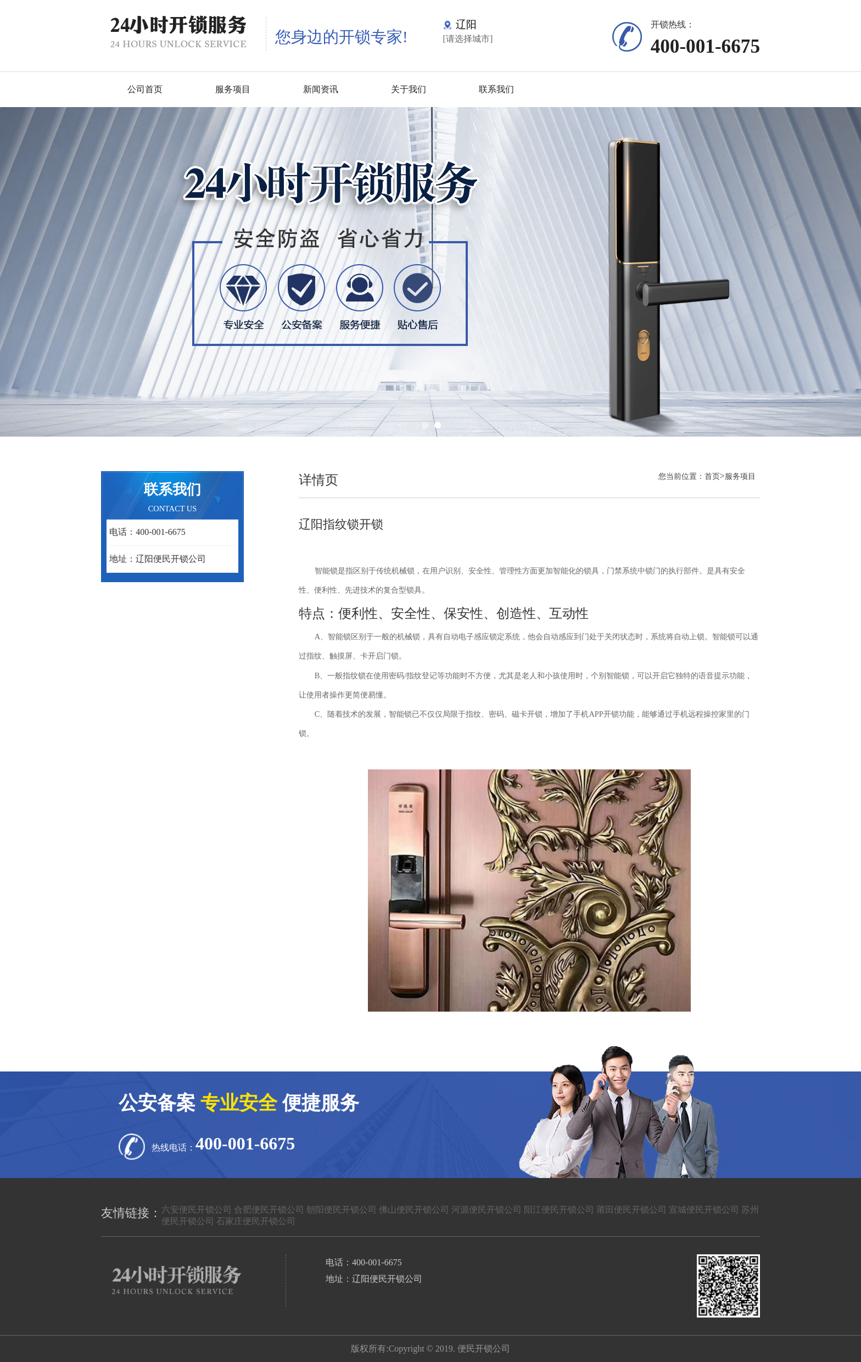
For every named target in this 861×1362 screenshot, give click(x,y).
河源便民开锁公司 (486, 1209)
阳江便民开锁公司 (559, 1209)
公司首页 (145, 89)
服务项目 (232, 89)
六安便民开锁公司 (196, 1209)
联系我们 (496, 89)
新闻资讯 (320, 89)
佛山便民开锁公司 (414, 1209)
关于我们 (408, 89)
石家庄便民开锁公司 (255, 1221)
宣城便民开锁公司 (704, 1209)
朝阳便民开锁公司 (341, 1209)
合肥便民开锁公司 (269, 1209)
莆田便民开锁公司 (631, 1209)
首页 (712, 476)
